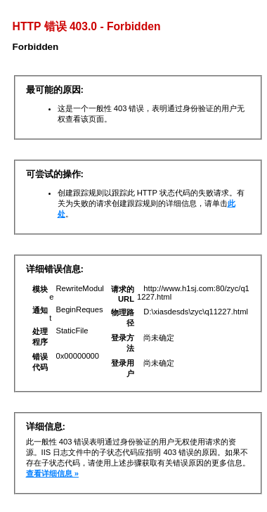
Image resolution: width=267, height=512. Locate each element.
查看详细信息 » (52, 473)
